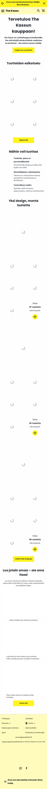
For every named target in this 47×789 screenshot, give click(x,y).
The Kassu (12, 10)
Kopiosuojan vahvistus (10, 728)
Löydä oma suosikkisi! (23, 50)
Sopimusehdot (30, 728)
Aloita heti (23, 703)
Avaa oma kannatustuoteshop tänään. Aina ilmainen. (23, 3)
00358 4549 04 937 (23, 742)
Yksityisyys (6, 718)
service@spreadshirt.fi (23, 737)
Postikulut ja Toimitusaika (34, 732)
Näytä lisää (23, 140)
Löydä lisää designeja (23, 558)
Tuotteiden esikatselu (23, 63)
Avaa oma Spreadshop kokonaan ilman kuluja (23, 781)
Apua (4, 732)
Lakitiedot (29, 718)
